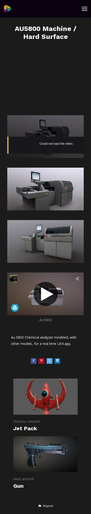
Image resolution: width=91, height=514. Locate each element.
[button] (45, 506)
